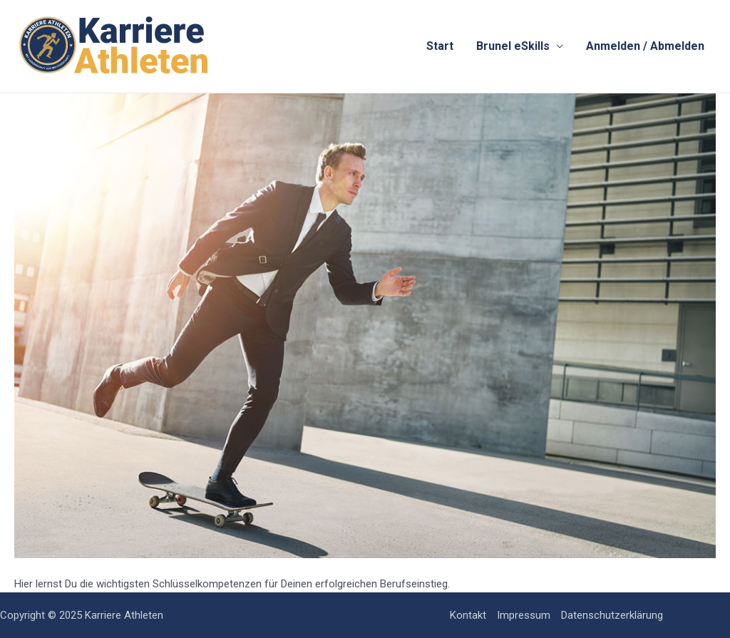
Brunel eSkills (513, 46)
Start (439, 46)
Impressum (523, 615)
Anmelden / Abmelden (645, 46)
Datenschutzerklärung (612, 615)
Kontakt (468, 615)
